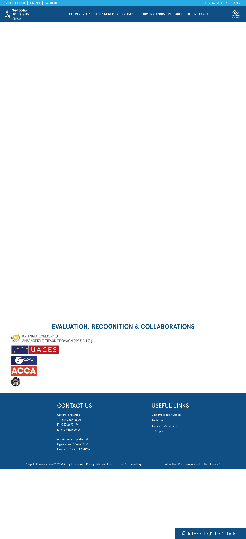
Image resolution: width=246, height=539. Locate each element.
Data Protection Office (166, 414)
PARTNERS (51, 3)
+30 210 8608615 (79, 449)
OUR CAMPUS (126, 14)
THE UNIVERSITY (79, 14)
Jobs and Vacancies (164, 426)
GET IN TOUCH (197, 14)
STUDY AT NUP (104, 14)
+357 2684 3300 (70, 419)
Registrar (157, 420)
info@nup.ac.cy (70, 429)
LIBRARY (35, 3)
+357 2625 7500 (78, 444)
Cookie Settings (133, 464)
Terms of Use (115, 464)
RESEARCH (175, 14)
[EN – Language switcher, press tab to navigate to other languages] (237, 3)
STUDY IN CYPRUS (152, 14)
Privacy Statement (96, 464)
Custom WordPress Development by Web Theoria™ (191, 464)
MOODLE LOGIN (15, 3)
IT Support (158, 431)
